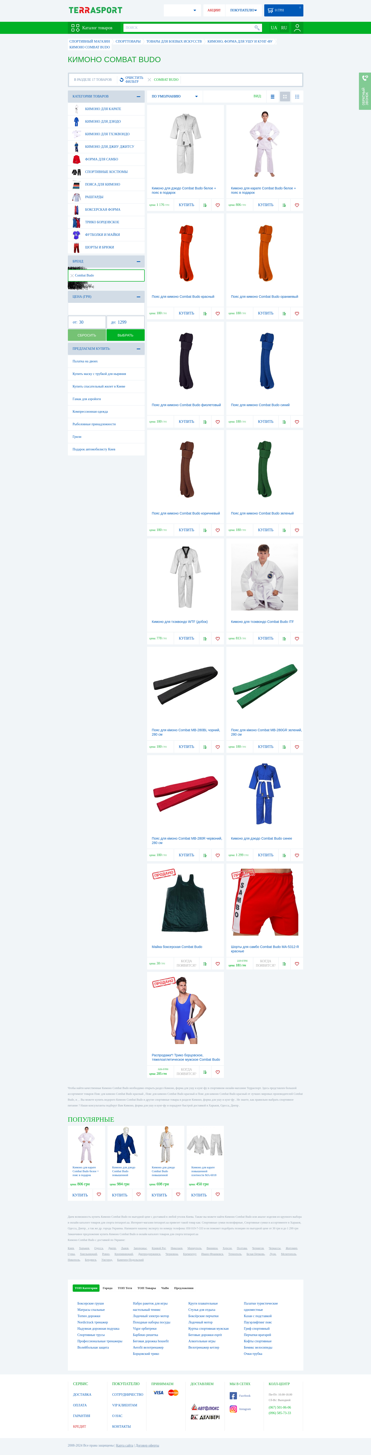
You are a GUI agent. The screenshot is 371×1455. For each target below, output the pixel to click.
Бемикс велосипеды (258, 1347)
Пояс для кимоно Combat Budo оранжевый (264, 296)
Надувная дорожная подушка (99, 1328)
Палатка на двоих (85, 361)
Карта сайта (124, 1445)
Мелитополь (288, 1254)
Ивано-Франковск (212, 1254)
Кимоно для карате (96, 109)
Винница (212, 1248)
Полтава (242, 1248)
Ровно (105, 1254)
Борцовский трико (146, 1354)
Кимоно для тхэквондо (100, 134)
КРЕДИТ (79, 1426)
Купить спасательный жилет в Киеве (99, 386)
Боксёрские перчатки (203, 1316)
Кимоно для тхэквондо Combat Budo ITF (262, 622)
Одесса (98, 1248)
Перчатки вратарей (257, 1335)
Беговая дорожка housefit (151, 1341)
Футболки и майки (95, 234)
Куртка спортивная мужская (208, 1328)
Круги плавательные (203, 1303)
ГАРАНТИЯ (81, 1416)
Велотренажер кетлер (203, 1347)
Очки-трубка (253, 1354)
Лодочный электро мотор (151, 1316)
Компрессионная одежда (90, 411)
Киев (71, 1248)
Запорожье (140, 1248)
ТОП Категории (86, 1288)
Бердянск (90, 1259)
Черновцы (171, 1254)
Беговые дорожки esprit (205, 1335)
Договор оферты (147, 1445)
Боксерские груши (91, 1303)
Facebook (240, 1395)
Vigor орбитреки (145, 1328)
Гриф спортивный (257, 1328)
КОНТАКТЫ (121, 1426)
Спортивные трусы (91, 1335)
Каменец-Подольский (130, 1259)
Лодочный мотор (200, 1322)
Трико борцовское (95, 222)
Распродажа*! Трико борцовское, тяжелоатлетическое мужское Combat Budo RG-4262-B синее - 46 (186, 1059)
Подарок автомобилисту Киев (94, 449)
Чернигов (258, 1248)
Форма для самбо (94, 159)
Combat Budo (82, 275)
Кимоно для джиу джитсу (102, 146)
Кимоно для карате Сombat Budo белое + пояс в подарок (86, 1171)
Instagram (240, 1409)
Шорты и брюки (92, 247)
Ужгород (106, 1259)
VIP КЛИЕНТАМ (124, 1405)
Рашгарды (87, 197)
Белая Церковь (255, 1254)
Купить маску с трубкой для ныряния (99, 374)
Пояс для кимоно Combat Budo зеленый (262, 513)
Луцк (273, 1254)
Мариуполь (194, 1248)
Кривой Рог (158, 1248)
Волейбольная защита (93, 1347)
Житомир (291, 1248)
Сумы (71, 1254)
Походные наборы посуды (151, 1322)
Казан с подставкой (258, 1316)
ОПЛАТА (80, 1405)
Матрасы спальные (91, 1310)
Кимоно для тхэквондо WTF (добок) (180, 622)
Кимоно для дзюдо (96, 121)
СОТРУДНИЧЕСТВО (127, 1394)
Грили (77, 437)
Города (107, 1288)
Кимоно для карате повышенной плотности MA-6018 (204, 1171)
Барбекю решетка (145, 1335)
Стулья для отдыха (201, 1310)
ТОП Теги (125, 1288)
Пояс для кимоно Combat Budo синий (260, 405)
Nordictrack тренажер (93, 1322)
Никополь (74, 1259)
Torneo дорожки (89, 1316)
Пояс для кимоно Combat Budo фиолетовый (186, 405)
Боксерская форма (96, 209)
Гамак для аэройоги (87, 399)
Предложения (183, 1288)
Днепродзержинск (149, 1254)
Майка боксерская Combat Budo (177, 947)
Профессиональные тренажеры (100, 1341)
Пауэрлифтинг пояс (258, 1322)
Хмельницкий (88, 1254)
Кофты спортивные (258, 1341)
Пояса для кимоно (95, 184)
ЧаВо (165, 1288)
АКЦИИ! (214, 10)
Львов (124, 1248)
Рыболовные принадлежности (94, 424)
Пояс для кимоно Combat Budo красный (183, 296)
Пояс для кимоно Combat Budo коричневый (186, 513)
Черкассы (275, 1248)
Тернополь (234, 1254)
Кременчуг (189, 1254)
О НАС (117, 1416)
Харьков (84, 1248)
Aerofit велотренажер (148, 1347)
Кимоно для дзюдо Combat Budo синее (261, 838)
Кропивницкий (123, 1254)
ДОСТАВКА (82, 1394)
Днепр (112, 1248)
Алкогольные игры (201, 1341)
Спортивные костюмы (99, 172)
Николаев (176, 1248)
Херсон (227, 1248)
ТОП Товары (146, 1288)
